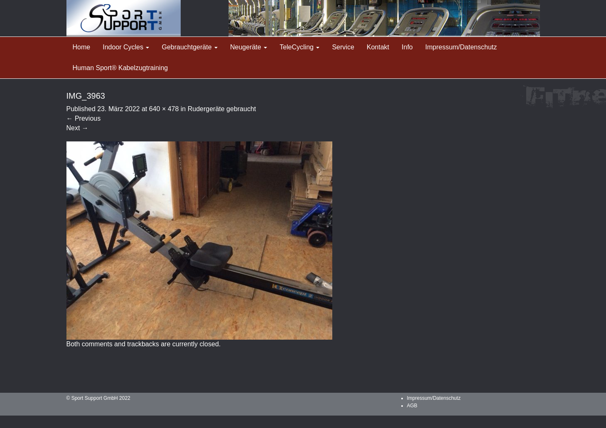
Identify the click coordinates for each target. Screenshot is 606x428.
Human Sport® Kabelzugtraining (120, 67)
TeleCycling (299, 47)
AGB (412, 406)
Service (343, 47)
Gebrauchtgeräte (190, 47)
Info (407, 47)
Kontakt (378, 47)
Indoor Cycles (126, 47)
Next (77, 127)
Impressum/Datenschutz (461, 47)
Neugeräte (248, 47)
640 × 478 (164, 108)
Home (82, 47)
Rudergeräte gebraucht (222, 108)
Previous (83, 118)
